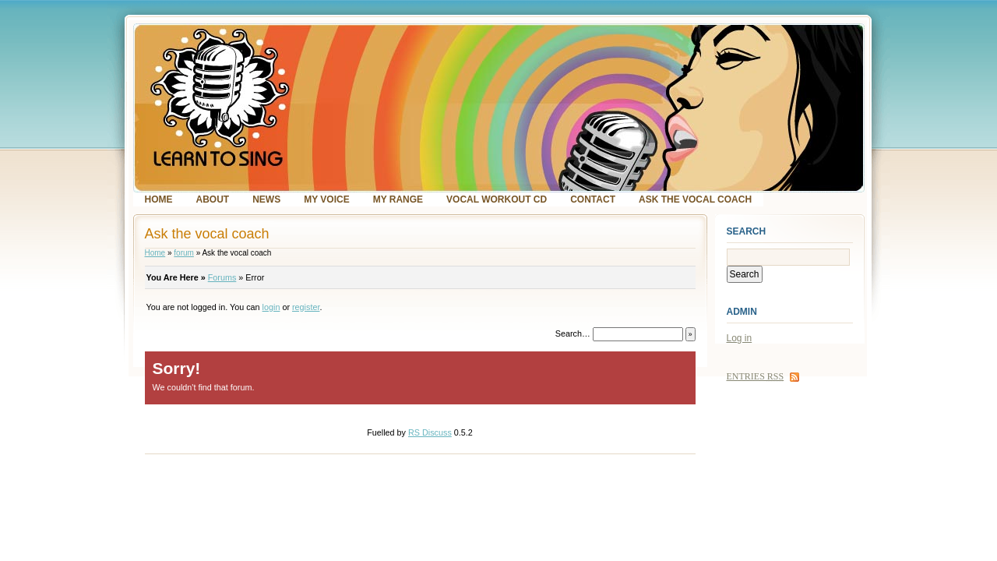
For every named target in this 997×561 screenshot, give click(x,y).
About (213, 199)
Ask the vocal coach (695, 199)
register (305, 307)
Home (159, 199)
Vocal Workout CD (496, 199)
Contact (592, 199)
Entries (755, 376)
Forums (222, 277)
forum (184, 253)
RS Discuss (430, 432)
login (271, 307)
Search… (572, 333)
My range (398, 199)
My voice (326, 199)
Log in (739, 338)
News (266, 199)
